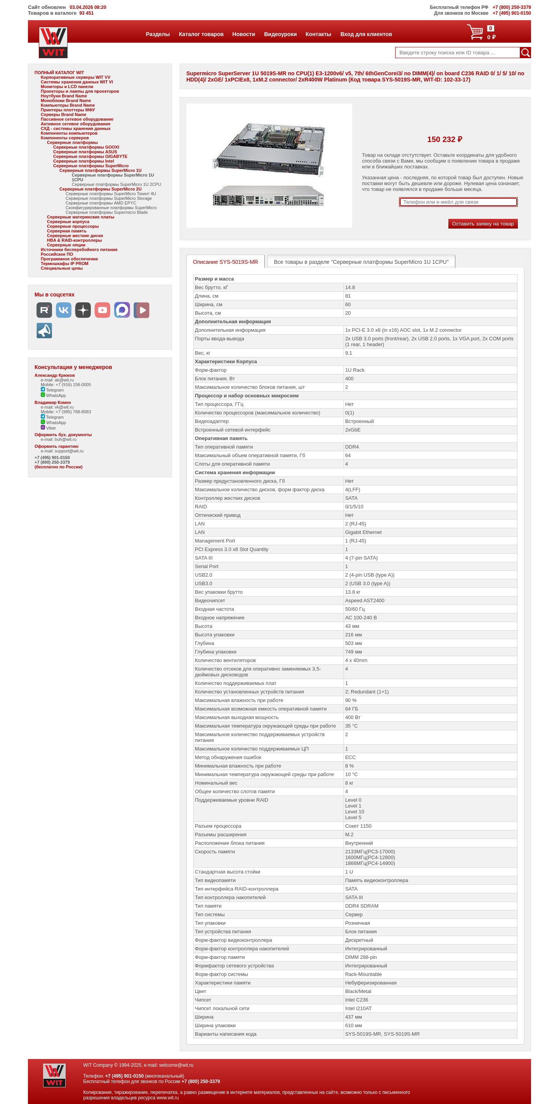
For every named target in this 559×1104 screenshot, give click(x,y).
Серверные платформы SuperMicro (90, 165)
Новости (244, 34)
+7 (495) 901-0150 (52, 457)
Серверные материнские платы (80, 217)
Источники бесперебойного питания (79, 249)
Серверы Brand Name (63, 114)
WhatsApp (53, 395)
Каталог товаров (201, 34)
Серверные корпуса (68, 221)
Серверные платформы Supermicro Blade (107, 212)
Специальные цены (62, 268)
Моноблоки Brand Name (66, 100)
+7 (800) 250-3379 (52, 462)
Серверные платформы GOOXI (86, 147)
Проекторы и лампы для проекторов (80, 91)
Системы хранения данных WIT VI (77, 82)
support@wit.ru (69, 451)
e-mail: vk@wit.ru (57, 407)
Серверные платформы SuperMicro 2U (100, 189)
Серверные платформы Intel (83, 161)
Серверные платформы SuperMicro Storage (109, 198)
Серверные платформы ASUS (85, 151)
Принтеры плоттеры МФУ (68, 109)
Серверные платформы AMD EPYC (101, 203)
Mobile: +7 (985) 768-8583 (66, 411)
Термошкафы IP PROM (65, 263)
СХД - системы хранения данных (76, 128)
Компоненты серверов (65, 137)
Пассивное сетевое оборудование (77, 119)
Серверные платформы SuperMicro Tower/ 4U (111, 193)
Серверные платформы (72, 142)
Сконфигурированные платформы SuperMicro (111, 207)
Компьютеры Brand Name (68, 105)
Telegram (52, 390)
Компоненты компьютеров (69, 133)
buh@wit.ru (65, 439)
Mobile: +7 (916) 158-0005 (66, 384)
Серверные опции (66, 245)
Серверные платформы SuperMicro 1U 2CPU (116, 184)
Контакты (318, 34)
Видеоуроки (280, 34)
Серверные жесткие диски (75, 235)
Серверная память (67, 231)
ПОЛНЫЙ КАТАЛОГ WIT (59, 72)
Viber (48, 428)
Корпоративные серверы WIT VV (75, 77)
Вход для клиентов (366, 34)
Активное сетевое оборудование (76, 123)
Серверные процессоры (73, 226)
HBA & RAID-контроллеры (74, 240)
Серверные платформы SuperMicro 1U (100, 170)
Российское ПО (57, 254)
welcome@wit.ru (176, 1065)
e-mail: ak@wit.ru (57, 380)
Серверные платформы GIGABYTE (90, 156)
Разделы (158, 34)
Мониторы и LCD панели (67, 86)
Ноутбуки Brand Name (64, 96)
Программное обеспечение (69, 259)
